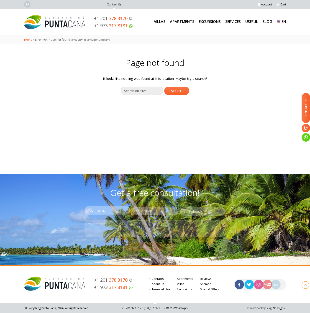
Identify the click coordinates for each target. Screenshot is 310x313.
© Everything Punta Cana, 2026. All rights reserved (57, 308)
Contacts (158, 279)
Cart (283, 4)
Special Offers (210, 289)
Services (233, 21)
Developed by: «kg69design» (266, 308)
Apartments (182, 21)
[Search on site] (142, 91)
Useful (251, 21)
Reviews (206, 279)
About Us (158, 284)
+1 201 (113, 18)
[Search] (27, 4)
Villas (159, 21)
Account (266, 4)
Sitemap (205, 284)
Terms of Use (161, 289)
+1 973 (113, 26)
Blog (267, 21)
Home (28, 40)
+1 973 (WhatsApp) (169, 308)
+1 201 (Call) (136, 308)
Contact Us (114, 4)
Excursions (210, 21)
